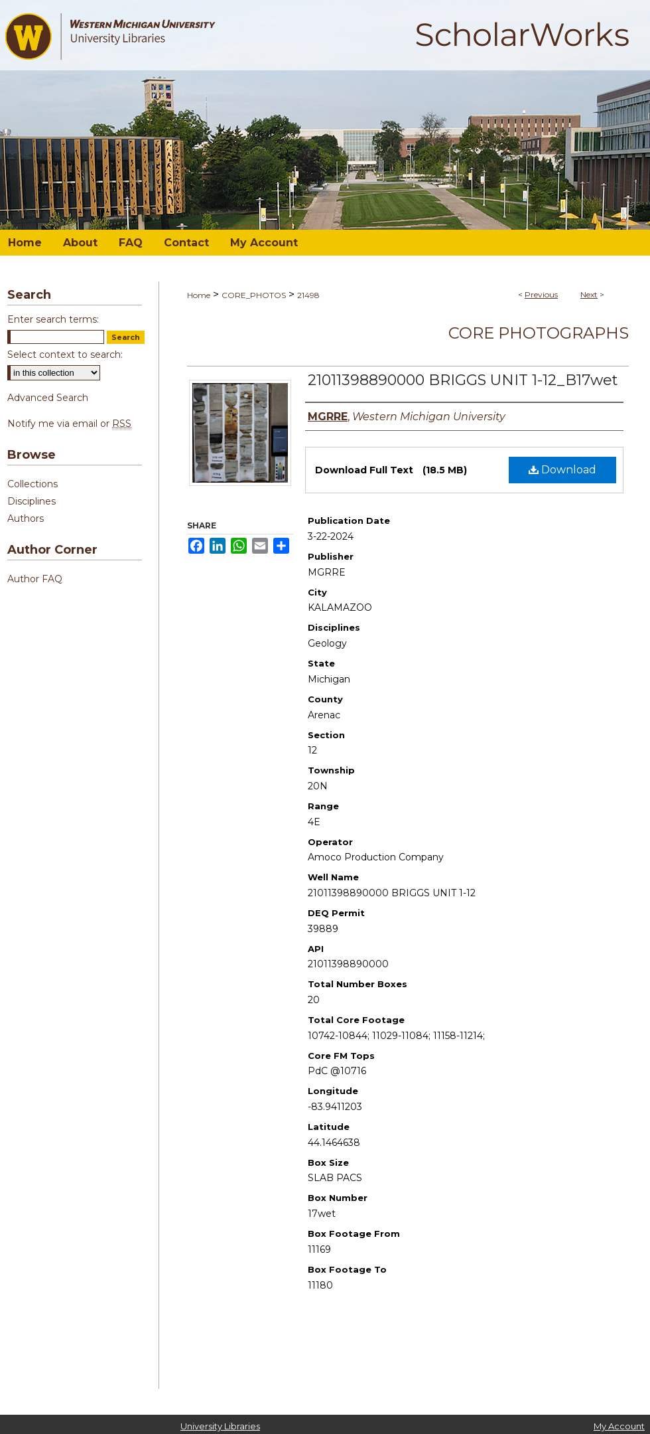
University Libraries (220, 1426)
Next (589, 294)
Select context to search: (65, 354)
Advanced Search (47, 398)
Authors (25, 518)
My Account (619, 1426)
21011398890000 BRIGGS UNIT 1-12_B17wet (463, 380)
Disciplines (31, 501)
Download (562, 469)
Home (198, 295)
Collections (32, 484)
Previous (541, 294)
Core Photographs (538, 333)
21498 (308, 295)
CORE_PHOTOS (254, 295)
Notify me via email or (69, 424)
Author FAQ (34, 579)
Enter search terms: (53, 319)
